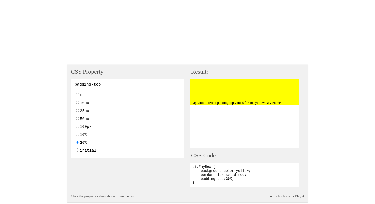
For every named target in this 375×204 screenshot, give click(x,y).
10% (83, 135)
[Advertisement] (122, 33)
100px (86, 127)
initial (88, 150)
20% (83, 143)
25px (84, 111)
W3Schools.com (281, 196)
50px (84, 119)
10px (84, 103)
